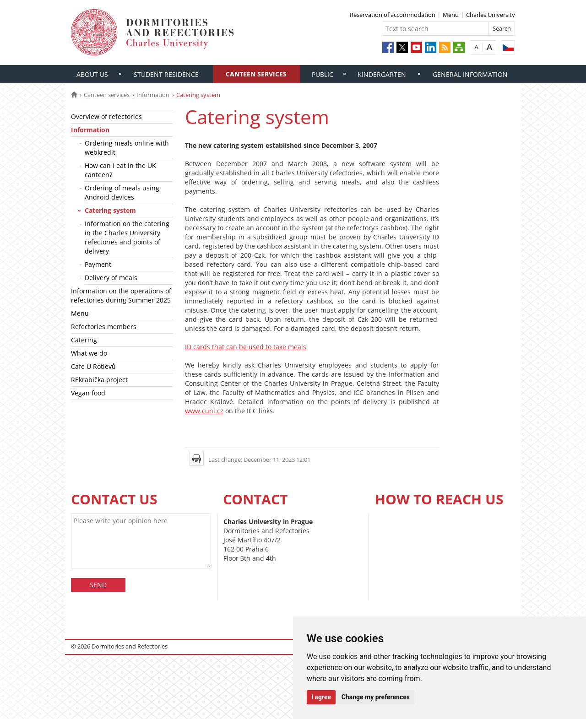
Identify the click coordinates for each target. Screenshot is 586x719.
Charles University (490, 15)
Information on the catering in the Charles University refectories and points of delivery (127, 237)
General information (470, 74)
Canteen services (256, 74)
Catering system (110, 210)
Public (322, 74)
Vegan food (88, 393)
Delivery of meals (111, 277)
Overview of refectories (106, 116)
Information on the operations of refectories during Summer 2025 (121, 295)
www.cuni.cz (204, 410)
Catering (84, 339)
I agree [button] (321, 697)
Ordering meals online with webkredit (127, 148)
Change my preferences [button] (376, 697)
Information (152, 95)
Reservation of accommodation (392, 15)
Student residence (166, 74)
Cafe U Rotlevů (93, 366)
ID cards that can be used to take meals (245, 346)
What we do (89, 353)
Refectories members (103, 326)
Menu (451, 15)
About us (92, 74)
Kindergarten (382, 74)
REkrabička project (99, 379)
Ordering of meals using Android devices (122, 192)
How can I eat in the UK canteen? (120, 170)
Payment (98, 264)
